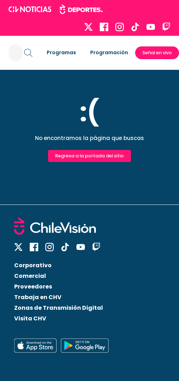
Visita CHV (30, 318)
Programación (109, 52)
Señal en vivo (157, 52)
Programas (61, 52)
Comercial (30, 276)
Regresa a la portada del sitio (89, 155)
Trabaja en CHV (38, 297)
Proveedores (33, 286)
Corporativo (33, 265)
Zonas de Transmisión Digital (58, 308)
